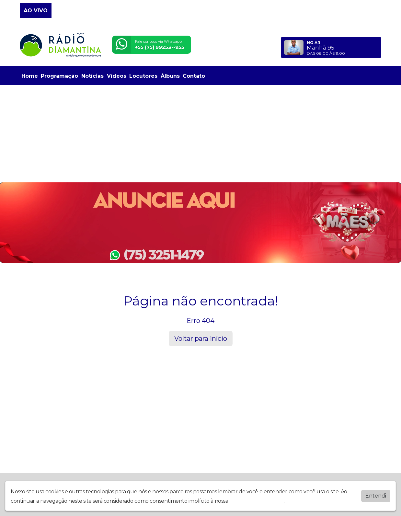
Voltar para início (200, 338)
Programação (59, 76)
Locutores (143, 76)
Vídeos (116, 76)
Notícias (92, 76)
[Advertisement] (200, 133)
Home (29, 76)
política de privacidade (256, 501)
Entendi (375, 496)
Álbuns (170, 76)
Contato (194, 76)
